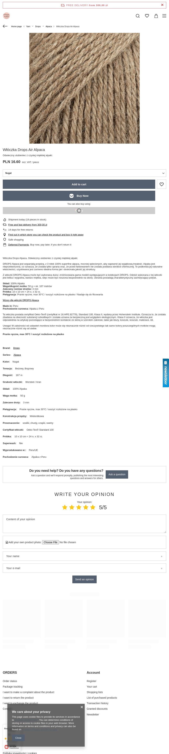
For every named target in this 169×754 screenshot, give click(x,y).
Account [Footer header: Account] (93, 672)
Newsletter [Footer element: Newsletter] (93, 714)
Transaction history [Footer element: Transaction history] (97, 703)
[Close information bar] (162, 5)
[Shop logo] (6, 16)
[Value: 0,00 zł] (156, 15)
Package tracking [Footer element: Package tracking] (12, 686)
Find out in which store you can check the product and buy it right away (45, 234)
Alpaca (49, 26)
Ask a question (116, 474)
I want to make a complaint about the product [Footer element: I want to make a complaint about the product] (28, 692)
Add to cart (79, 184)
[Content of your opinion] (84, 524)
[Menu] (165, 15)
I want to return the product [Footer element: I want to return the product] (18, 697)
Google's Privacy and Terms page (40, 729)
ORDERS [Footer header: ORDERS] (10, 672)
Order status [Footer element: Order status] (10, 681)
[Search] (137, 15)
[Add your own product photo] (66, 542)
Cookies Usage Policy (26, 720)
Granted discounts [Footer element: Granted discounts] (97, 708)
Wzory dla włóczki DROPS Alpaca (21, 300)
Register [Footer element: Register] (91, 681)
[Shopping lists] (147, 15)
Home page (16, 26)
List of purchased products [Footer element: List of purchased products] (102, 697)
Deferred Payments (18, 244)
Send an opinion (84, 579)
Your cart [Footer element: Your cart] (92, 686)
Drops (38, 26)
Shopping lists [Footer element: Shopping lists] (95, 692)
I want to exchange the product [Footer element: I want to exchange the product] (20, 703)
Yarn (28, 26)
